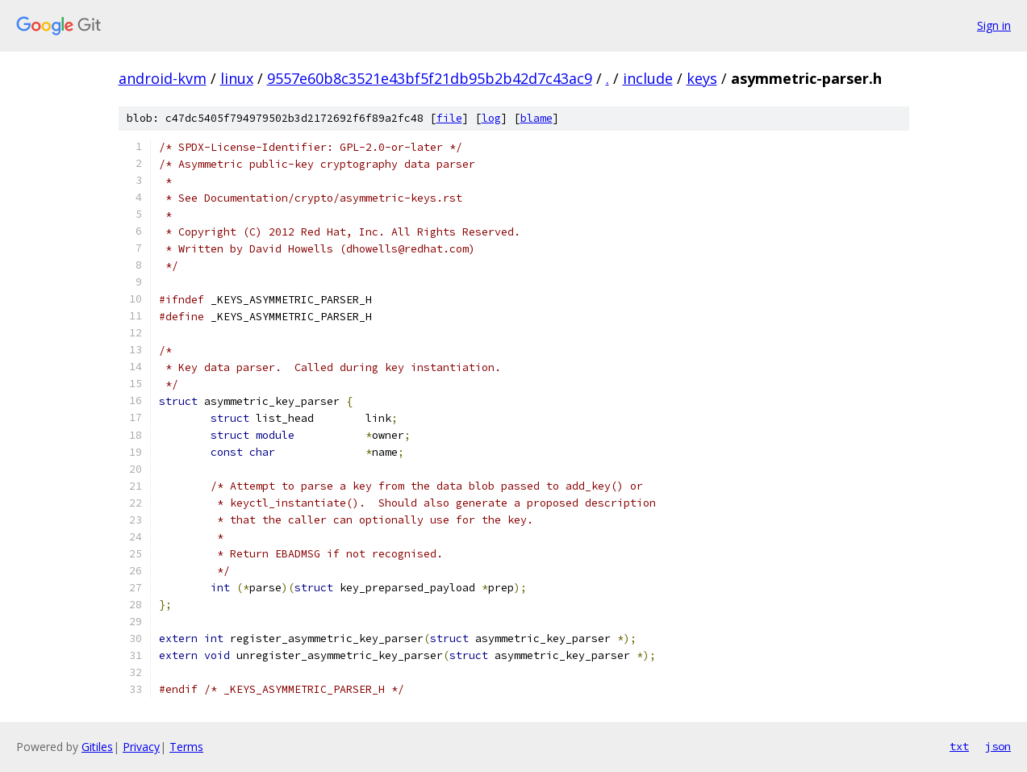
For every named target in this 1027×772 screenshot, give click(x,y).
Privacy (141, 746)
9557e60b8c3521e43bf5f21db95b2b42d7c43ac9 (429, 78)
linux (236, 78)
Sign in (994, 25)
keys (702, 78)
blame (536, 118)
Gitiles (97, 746)
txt (959, 746)
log (491, 118)
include (648, 78)
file (449, 118)
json (998, 746)
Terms (186, 746)
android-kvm (163, 78)
